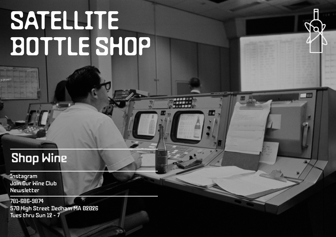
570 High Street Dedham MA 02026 (54, 209)
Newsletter (24, 191)
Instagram (23, 176)
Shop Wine (39, 159)
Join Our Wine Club (33, 184)
